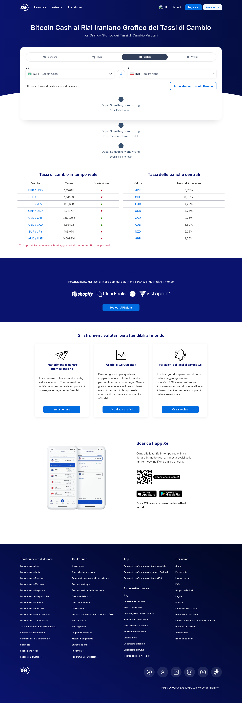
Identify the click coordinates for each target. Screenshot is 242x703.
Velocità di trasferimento (32, 632)
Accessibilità (181, 632)
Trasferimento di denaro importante (38, 626)
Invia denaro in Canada (31, 602)
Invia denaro (62, 409)
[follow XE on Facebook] (149, 672)
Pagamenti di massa (82, 632)
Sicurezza (25, 644)
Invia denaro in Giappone (32, 590)
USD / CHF (35, 217)
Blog (126, 595)
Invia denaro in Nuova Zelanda (35, 614)
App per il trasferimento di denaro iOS (143, 578)
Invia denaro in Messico (32, 584)
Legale (178, 596)
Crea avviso (180, 409)
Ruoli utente (78, 651)
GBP (138, 238)
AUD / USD (35, 238)
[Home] (24, 7)
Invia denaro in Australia (32, 608)
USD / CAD (35, 224)
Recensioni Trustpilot (30, 657)
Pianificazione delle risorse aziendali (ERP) (93, 614)
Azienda (57, 7)
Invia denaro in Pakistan (32, 578)
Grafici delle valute (133, 607)
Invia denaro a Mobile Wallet (34, 620)
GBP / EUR (35, 197)
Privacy (179, 602)
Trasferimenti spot (81, 584)
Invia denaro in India (30, 572)
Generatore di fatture (134, 643)
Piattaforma (75, 7)
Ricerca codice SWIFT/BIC (137, 656)
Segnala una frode (29, 651)
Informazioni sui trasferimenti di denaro (195, 620)
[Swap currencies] (121, 74)
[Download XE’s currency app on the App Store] (146, 493)
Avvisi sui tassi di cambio (136, 625)
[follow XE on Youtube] (203, 672)
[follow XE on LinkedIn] (176, 672)
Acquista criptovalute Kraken (193, 86)
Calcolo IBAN (130, 637)
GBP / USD (35, 211)
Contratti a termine (81, 602)
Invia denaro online (29, 566)
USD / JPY (35, 204)
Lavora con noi (182, 578)
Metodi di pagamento (82, 638)
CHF (138, 197)
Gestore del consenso (186, 614)
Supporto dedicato (184, 590)
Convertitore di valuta (134, 601)
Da (27, 67)
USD (138, 211)
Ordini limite (78, 608)
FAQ (177, 584)
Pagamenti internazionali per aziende (90, 578)
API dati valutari (79, 620)
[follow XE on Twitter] (162, 672)
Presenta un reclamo (185, 626)
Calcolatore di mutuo (134, 650)
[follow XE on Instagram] (189, 672)
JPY (138, 190)
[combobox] (70, 74)
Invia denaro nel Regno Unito (34, 596)
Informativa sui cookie (186, 608)
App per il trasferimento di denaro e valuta (145, 566)
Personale (40, 7)
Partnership (181, 572)
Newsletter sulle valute (135, 631)
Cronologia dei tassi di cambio (139, 613)
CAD (138, 217)
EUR (138, 204)
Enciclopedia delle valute (136, 619)
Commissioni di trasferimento (35, 638)
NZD (138, 231)
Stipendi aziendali (81, 644)
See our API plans (121, 307)
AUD (138, 224)
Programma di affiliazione (85, 657)
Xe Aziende (78, 566)
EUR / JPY (35, 231)
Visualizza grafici (121, 409)
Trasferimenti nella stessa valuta (88, 590)
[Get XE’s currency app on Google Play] (170, 493)
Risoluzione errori (184, 638)
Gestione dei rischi (81, 596)
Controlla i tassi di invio (83, 572)
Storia (178, 566)
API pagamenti (79, 626)
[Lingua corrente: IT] (163, 7)
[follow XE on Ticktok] (216, 672)
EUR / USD (35, 190)
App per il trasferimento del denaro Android (146, 572)
